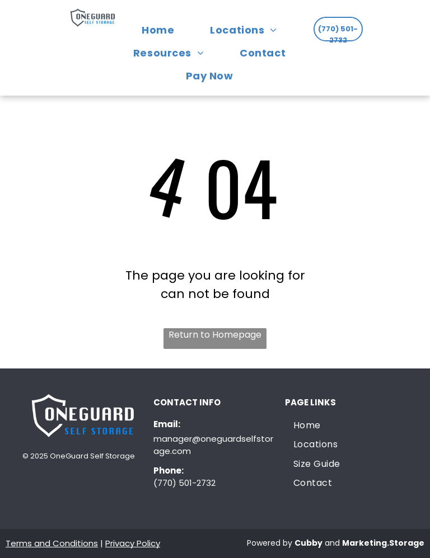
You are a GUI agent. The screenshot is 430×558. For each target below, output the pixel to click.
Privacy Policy (132, 543)
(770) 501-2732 (184, 483)
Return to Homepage (215, 334)
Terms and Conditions (52, 543)
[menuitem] (163, 29)
